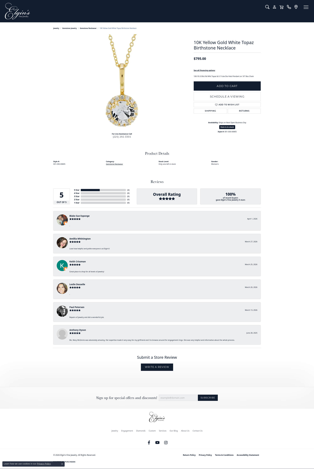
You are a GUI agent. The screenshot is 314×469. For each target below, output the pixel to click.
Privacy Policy (205, 455)
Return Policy (189, 455)
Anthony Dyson (77, 329)
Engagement (127, 430)
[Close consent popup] (62, 464)
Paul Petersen (76, 307)
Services (162, 430)
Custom (152, 430)
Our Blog (174, 430)
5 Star (76, 190)
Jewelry (115, 430)
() (128, 190)
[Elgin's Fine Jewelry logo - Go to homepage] (133, 11)
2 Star (76, 199)
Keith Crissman (77, 261)
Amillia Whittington (80, 238)
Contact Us (197, 430)
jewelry (56, 28)
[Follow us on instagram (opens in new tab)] (166, 442)
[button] (267, 7)
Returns (244, 111)
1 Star (76, 202)
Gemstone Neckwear (88, 28)
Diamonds (141, 430)
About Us (185, 430)
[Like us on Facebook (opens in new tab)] (149, 442)
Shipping (210, 111)
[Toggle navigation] (306, 7)
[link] (289, 7)
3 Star (76, 196)
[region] (122, 82)
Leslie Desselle (77, 284)
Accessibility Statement (248, 455)
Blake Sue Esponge (79, 215)
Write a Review (157, 366)
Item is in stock (227, 127)
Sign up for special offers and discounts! (126, 397)
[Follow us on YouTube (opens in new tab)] (157, 442)
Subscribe (208, 397)
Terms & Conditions (224, 455)
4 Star (76, 193)
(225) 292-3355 (122, 136)
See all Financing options (204, 70)
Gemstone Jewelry (69, 28)
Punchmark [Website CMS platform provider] (70, 462)
